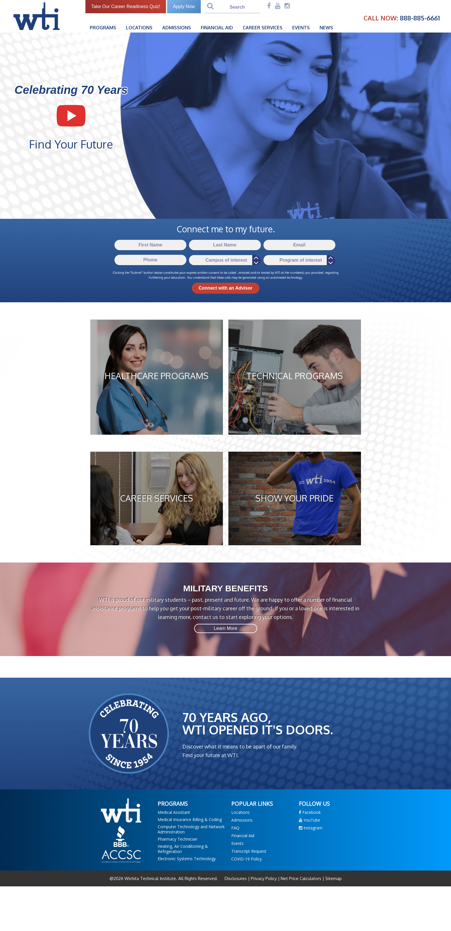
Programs (103, 28)
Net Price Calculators (301, 878)
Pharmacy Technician (177, 839)
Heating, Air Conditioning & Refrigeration (183, 848)
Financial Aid (217, 28)
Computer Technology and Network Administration (191, 829)
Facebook (310, 812)
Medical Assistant (174, 812)
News (326, 28)
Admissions (176, 28)
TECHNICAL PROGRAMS (294, 376)
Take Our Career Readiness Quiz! (125, 6)
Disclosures (236, 878)
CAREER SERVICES (156, 499)
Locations (139, 28)
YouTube (309, 820)
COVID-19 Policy (246, 859)
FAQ (235, 828)
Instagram (310, 828)
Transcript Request (248, 851)
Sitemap (333, 878)
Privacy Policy (264, 878)
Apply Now (184, 6)
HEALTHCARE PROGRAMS (156, 376)
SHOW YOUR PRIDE (294, 499)
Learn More (225, 628)
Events (301, 28)
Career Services (262, 28)
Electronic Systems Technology (187, 858)
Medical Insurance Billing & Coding (190, 819)
